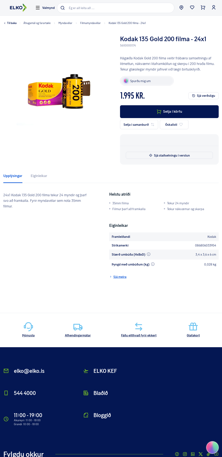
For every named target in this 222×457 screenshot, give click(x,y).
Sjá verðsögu (203, 95)
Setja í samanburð (139, 124)
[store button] (181, 8)
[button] (53, 99)
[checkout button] (203, 8)
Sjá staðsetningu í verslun (169, 155)
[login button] (214, 8)
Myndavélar (62, 23)
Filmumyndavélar (88, 23)
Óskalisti (174, 124)
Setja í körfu (169, 111)
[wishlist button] (192, 8)
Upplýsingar (12, 175)
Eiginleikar (39, 175)
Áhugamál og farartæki (37, 23)
